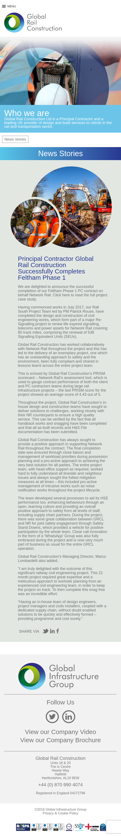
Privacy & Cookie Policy (60, 813)
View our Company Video (60, 731)
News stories (15, 139)
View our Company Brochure (60, 740)
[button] (11, 6)
